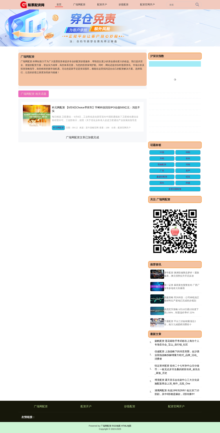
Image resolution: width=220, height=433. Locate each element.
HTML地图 (126, 426)
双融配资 (162, 164)
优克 (188, 176)
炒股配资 (123, 4)
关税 (162, 158)
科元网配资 (58, 127)
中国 (162, 152)
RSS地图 (116, 426)
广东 (162, 170)
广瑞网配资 (79, 4)
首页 (59, 4)
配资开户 (102, 4)
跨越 (188, 183)
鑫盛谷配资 (162, 176)
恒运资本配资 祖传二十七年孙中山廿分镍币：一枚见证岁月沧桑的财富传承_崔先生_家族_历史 (177, 369)
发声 (188, 170)
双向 (162, 183)
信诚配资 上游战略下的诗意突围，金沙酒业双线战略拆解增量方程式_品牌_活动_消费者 (177, 355)
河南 (188, 164)
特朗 (188, 152)
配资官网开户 (147, 4)
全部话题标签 (175, 189)
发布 (188, 158)
